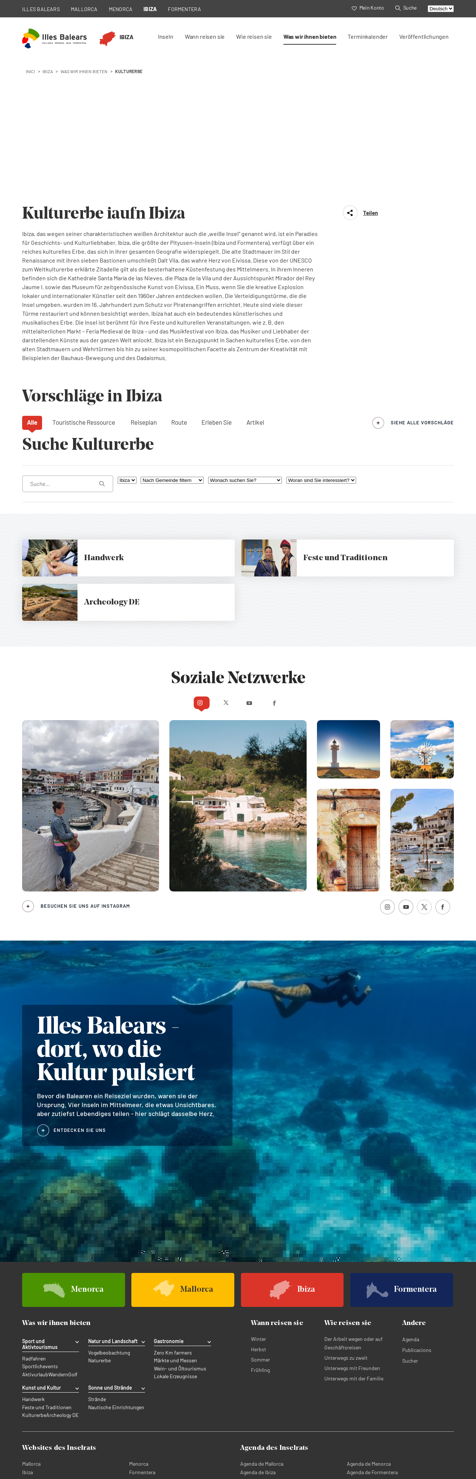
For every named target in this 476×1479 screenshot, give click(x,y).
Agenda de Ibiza (258, 1338)
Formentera (142, 1338)
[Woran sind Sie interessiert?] (321, 347)
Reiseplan (144, 289)
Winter (258, 1206)
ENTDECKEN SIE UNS (80, 997)
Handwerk (33, 1266)
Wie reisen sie (254, 36)
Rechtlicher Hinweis (157, 1445)
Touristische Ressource (83, 289)
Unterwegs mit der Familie (353, 1246)
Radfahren (34, 1226)
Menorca (138, 1330)
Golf (72, 1242)
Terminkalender (368, 36)
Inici (30, 71)
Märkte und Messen (175, 1228)
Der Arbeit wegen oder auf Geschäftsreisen (353, 1210)
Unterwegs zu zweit (346, 1225)
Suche (406, 7)
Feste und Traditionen (47, 1274)
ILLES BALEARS (41, 9)
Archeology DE (62, 1282)
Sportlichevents (40, 1234)
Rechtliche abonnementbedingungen (229, 1445)
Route (179, 289)
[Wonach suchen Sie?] (245, 347)
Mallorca (31, 1330)
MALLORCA (84, 9)
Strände (97, 1266)
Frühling (260, 1237)
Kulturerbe (34, 1282)
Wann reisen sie (205, 36)
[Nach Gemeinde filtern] (172, 347)
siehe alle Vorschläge (422, 289)
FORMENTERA (184, 9)
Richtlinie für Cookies (103, 1445)
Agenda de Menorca (369, 1330)
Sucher (410, 1228)
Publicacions (416, 1217)
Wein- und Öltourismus (180, 1236)
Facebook (303, 569)
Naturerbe (99, 1228)
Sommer (260, 1227)
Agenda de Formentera (372, 1338)
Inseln (165, 36)
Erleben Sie (216, 289)
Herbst (258, 1216)
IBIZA (150, 9)
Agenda (410, 1207)
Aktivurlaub (35, 1242)
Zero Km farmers (173, 1220)
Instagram (172, 569)
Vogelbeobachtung (109, 1220)
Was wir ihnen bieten (310, 36)
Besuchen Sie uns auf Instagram (85, 773)
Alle (32, 289)
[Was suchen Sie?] (67, 350)
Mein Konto (368, 7)
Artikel (255, 289)
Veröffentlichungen (424, 36)
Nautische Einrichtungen (116, 1274)
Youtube (252, 569)
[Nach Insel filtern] (127, 347)
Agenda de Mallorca (261, 1330)
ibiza (47, 71)
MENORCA (121, 9)
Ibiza (27, 1338)
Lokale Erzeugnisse (175, 1243)
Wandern (58, 1242)
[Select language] (441, 8)
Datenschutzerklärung (47, 1445)
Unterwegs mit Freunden (352, 1235)
